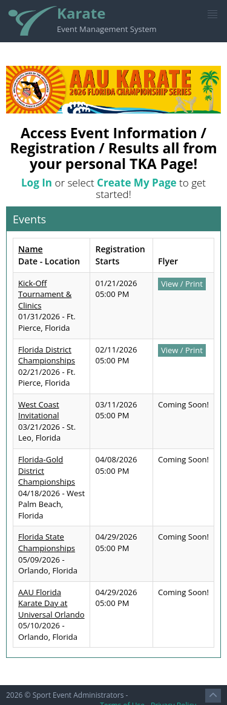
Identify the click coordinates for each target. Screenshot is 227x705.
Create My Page (137, 183)
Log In (36, 183)
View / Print (182, 283)
